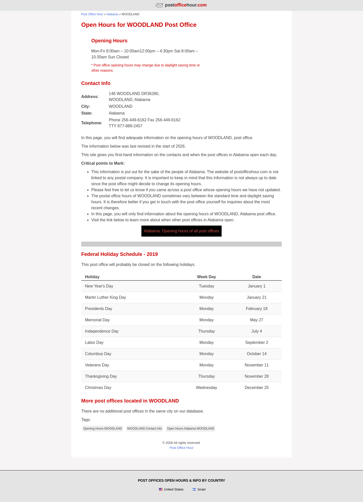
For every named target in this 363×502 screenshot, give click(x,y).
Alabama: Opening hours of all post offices (181, 231)
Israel (199, 489)
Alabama (112, 14)
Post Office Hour (92, 14)
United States (171, 489)
